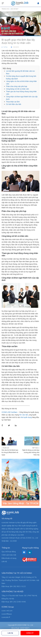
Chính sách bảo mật (9, 555)
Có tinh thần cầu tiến (13, 104)
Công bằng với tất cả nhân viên (17, 89)
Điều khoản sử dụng (9, 558)
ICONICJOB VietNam (10, 412)
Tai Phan (5, 47)
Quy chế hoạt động (9, 551)
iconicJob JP (6, 617)
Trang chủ (5, 9)
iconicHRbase (7, 614)
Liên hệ (10, 633)
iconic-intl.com (7, 611)
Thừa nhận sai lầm (13, 102)
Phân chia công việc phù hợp (16, 86)
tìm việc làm (23, 415)
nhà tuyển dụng (26, 417)
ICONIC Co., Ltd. (27, 625)
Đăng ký (29, 633)
